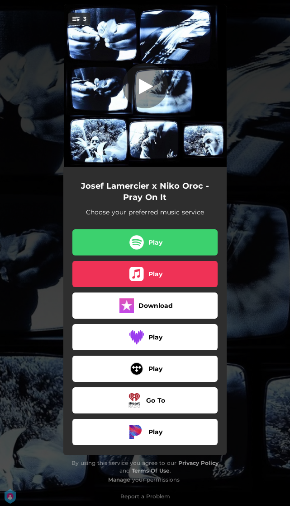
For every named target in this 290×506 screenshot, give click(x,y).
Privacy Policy (198, 463)
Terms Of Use (151, 470)
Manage (119, 479)
